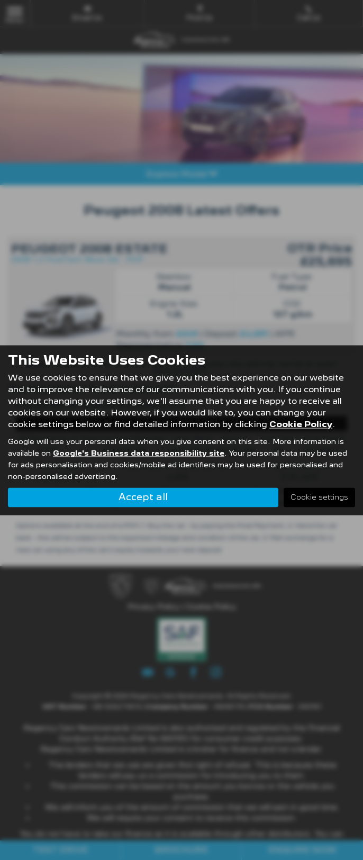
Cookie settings (319, 497)
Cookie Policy (300, 424)
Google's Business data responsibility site (138, 453)
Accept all (143, 496)
